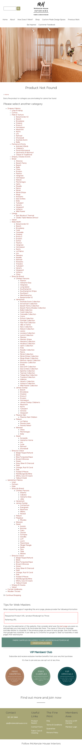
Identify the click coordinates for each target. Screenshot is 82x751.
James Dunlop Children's (30, 402)
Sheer (14, 159)
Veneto (19, 205)
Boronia (23, 528)
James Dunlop (22, 388)
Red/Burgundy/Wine (24, 474)
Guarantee (50, 729)
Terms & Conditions (54, 725)
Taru (22, 549)
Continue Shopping (13, 595)
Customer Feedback (46, 25)
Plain (14, 486)
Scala (22, 365)
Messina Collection (27, 342)
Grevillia (23, 537)
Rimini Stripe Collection (29, 356)
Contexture (24, 505)
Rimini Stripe (21, 192)
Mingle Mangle (25, 545)
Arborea (19, 161)
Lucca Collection (26, 335)
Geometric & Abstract (25, 153)
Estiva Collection (26, 318)
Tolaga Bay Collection (28, 375)
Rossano (19, 197)
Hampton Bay (25, 283)
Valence (23, 379)
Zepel (18, 436)
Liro (17, 134)
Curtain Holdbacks (15, 589)
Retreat (19, 136)
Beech (18, 119)
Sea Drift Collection (28, 367)
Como (22, 316)
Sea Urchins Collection (29, 369)
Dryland (19, 123)
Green (18, 461)
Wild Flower (20, 211)
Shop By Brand (18, 276)
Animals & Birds (22, 146)
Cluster (23, 533)
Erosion (19, 171)
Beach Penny (21, 163)
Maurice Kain (21, 415)
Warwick (19, 428)
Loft (22, 539)
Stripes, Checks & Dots (21, 157)
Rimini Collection (26, 354)
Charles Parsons (22, 279)
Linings (14, 213)
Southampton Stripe (28, 291)
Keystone (20, 129)
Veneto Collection (27, 381)
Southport (24, 293)
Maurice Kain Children (28, 417)
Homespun (20, 127)
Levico (22, 331)
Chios (18, 169)
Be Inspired (31, 25)
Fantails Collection (27, 321)
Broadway (20, 121)
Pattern (15, 484)
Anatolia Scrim (22, 140)
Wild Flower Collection (29, 386)
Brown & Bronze (22, 459)
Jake (22, 499)
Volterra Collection (27, 384)
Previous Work (73, 20)
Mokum (19, 419)
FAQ (48, 721)
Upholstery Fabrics (15, 480)
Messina (19, 255)
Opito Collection (26, 346)
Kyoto (18, 132)
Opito (18, 184)
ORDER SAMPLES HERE (41, 643)
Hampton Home (26, 440)
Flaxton (19, 174)
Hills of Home (25, 325)
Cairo (22, 530)
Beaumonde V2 (22, 117)
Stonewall (20, 138)
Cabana (23, 495)
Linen (14, 482)
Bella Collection (26, 310)
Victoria (23, 411)
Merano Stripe (26, 339)
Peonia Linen (25, 423)
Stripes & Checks (18, 585)
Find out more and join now (41, 697)
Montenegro (21, 182)
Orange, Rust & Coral (24, 468)
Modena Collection (27, 344)
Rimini (18, 190)
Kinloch (19, 180)
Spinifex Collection (27, 371)
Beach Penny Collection (29, 306)
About (12, 20)
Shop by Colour (18, 451)
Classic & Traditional (24, 155)
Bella (18, 142)
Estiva (18, 241)
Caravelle (19, 232)
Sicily (18, 201)
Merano (23, 337)
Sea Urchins (20, 199)
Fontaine (23, 535)
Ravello (19, 186)
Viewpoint (20, 207)
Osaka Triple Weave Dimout (27, 218)
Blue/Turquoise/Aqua (24, 457)
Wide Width (16, 222)
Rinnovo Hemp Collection (30, 360)
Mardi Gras (24, 543)
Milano (22, 512)
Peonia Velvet (25, 426)
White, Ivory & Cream (24, 476)
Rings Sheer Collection (29, 358)
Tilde (22, 551)
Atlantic (23, 493)
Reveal (23, 514)
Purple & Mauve (22, 472)
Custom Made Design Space (53, 20)
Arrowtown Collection (28, 304)
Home (5, 20)
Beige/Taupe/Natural (24, 453)
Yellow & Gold (21, 478)
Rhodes (23, 520)
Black (18, 455)
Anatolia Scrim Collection (30, 302)
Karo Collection (26, 327)
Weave (23, 554)
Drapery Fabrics (14, 108)
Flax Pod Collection (27, 323)
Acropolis (24, 438)
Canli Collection (26, 312)
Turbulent (20, 203)
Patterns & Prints (19, 144)
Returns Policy (52, 733)
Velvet (14, 220)
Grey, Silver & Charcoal (25, 463)
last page (64, 626)
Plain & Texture (18, 115)
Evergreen (24, 507)
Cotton (14, 113)
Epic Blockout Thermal (25, 216)
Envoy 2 (19, 125)
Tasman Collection (27, 373)
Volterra (19, 209)
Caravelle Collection (28, 314)
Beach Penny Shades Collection (33, 308)
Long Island (24, 287)
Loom (22, 541)
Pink (17, 470)
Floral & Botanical (23, 150)
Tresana (19, 264)
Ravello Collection (27, 350)
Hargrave (19, 176)
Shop (37, 20)
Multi (18, 465)
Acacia (23, 526)
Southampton (25, 289)
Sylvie (22, 547)
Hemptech (20, 300)
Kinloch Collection (27, 329)
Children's (20, 148)
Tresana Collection (27, 377)
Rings (18, 195)
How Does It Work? (25, 20)
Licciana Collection (27, 333)
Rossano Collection (28, 363)
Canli (18, 230)
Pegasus (19, 518)
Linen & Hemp (17, 111)
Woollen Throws (14, 591)
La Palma (20, 251)
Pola (22, 348)
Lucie (22, 444)
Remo (18, 188)
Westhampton (26, 295)
